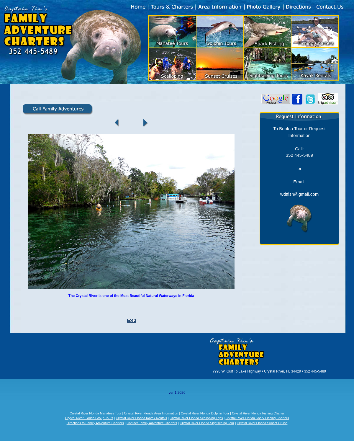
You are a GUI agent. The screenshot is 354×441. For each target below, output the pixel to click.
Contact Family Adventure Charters (152, 423)
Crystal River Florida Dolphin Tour (205, 413)
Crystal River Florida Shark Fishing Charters (257, 418)
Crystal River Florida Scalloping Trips (196, 418)
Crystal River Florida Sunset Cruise (262, 423)
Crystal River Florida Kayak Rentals (141, 418)
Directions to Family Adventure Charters (95, 423)
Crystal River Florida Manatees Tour (95, 413)
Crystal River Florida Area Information (151, 413)
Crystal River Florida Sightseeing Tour (207, 423)
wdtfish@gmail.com (299, 194)
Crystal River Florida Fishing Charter (258, 413)
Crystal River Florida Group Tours (89, 418)
